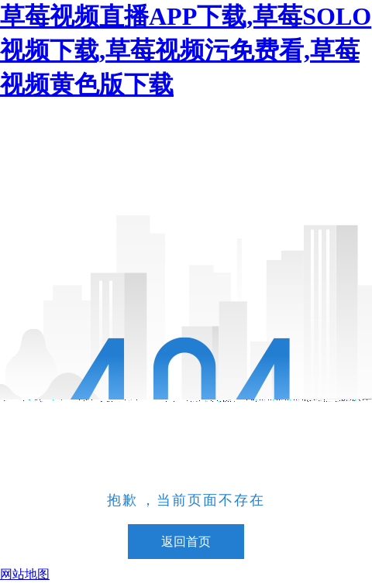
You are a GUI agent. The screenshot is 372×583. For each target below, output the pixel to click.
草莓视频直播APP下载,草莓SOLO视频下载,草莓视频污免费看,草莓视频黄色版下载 (185, 50)
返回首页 (186, 541)
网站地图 (25, 574)
